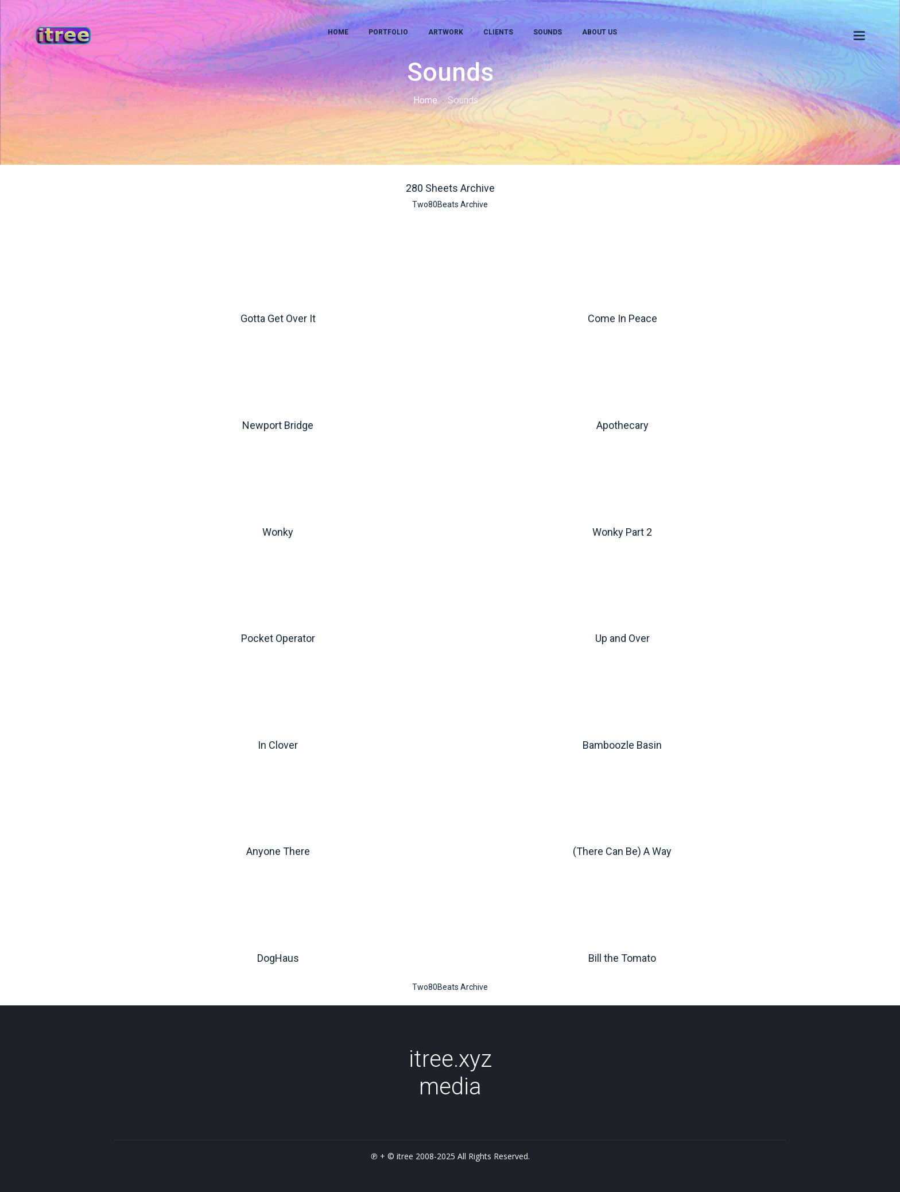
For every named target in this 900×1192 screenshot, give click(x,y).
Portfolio (388, 32)
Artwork (445, 32)
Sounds (547, 32)
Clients (498, 32)
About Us (599, 32)
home (338, 32)
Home (425, 100)
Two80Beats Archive (450, 204)
